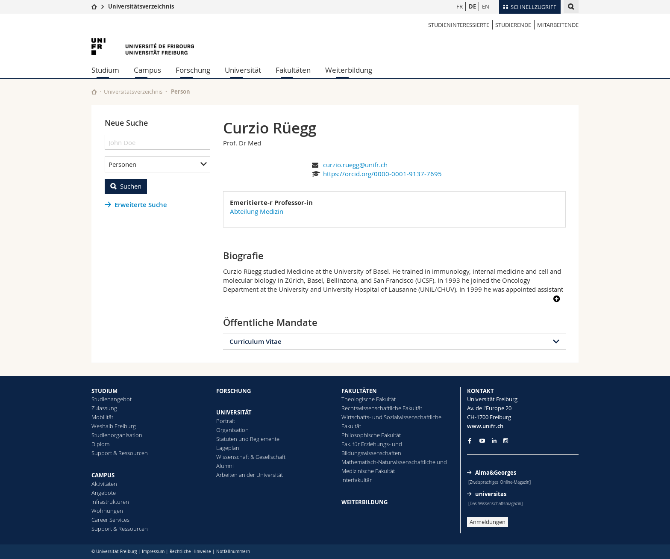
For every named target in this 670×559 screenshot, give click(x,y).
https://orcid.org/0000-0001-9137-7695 (382, 173)
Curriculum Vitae (255, 341)
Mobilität (102, 417)
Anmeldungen (487, 522)
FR (459, 6)
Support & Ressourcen (119, 453)
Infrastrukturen (110, 502)
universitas (490, 494)
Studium (105, 70)
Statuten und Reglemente (247, 439)
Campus (147, 70)
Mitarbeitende (558, 25)
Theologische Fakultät (368, 399)
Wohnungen (107, 511)
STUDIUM (104, 391)
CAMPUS (103, 475)
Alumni (225, 466)
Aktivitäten (104, 484)
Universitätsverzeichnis (141, 6)
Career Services (110, 520)
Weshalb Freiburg (113, 426)
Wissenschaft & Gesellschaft (250, 457)
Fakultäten (293, 70)
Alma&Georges (495, 472)
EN (485, 6)
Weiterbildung (348, 70)
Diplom (100, 444)
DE (472, 6)
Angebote (103, 493)
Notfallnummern (233, 551)
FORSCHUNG (233, 391)
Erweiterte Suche (141, 204)
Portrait (225, 421)
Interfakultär (356, 480)
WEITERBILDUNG (364, 502)
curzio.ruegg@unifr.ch (355, 164)
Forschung (193, 70)
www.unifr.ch (485, 426)
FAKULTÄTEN (359, 391)
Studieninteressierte (458, 25)
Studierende (513, 25)
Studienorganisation (116, 435)
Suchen (130, 186)
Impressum (153, 551)
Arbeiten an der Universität (249, 475)
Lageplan (227, 448)
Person (180, 91)
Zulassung (104, 408)
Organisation (232, 430)
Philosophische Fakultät (371, 435)
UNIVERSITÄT (234, 412)
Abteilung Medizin (256, 211)
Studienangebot (111, 399)
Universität (243, 70)
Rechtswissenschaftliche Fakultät (381, 408)
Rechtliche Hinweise (190, 551)
